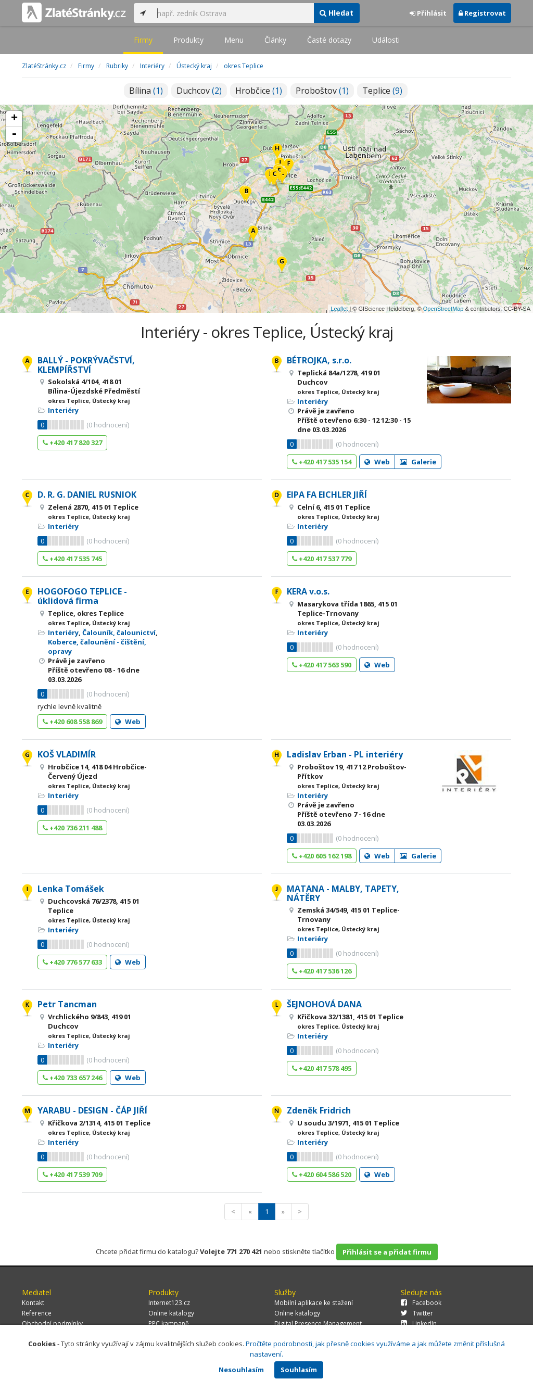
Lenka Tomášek (70, 888)
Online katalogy (171, 1313)
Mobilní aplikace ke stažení (313, 1302)
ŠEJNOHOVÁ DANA (324, 1004)
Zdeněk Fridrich (319, 1110)
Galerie (418, 461)
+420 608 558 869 (72, 721)
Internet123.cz (169, 1302)
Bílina (146, 90)
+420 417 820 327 (72, 442)
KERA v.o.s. (308, 591)
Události (386, 40)
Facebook (421, 1302)
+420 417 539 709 (72, 1174)
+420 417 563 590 (321, 664)
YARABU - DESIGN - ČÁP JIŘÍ (92, 1110)
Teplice (382, 90)
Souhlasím (299, 1369)
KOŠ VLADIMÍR (66, 754)
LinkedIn (419, 1323)
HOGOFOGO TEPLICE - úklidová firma (82, 596)
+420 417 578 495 (321, 1068)
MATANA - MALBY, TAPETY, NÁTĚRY (343, 893)
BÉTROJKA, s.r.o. (319, 360)
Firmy (143, 40)
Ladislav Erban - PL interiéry (345, 754)
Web (377, 461)
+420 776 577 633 (72, 962)
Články (275, 40)
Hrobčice (258, 90)
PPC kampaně (168, 1323)
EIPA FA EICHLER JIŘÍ (327, 494)
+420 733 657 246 (72, 1077)
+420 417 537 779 (321, 558)
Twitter (417, 1313)
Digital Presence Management (318, 1323)
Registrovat (482, 13)
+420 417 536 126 (321, 971)
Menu (234, 40)
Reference (37, 1313)
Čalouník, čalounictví (119, 632)
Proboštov (322, 90)
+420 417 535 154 (321, 461)
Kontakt (33, 1302)
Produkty (188, 40)
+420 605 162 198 (321, 855)
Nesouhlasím (241, 1369)
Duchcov (199, 90)
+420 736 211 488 (72, 827)
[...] (232, 13)
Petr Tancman (67, 1004)
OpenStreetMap (443, 309)
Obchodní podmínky (52, 1323)
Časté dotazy (329, 40)
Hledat (336, 13)
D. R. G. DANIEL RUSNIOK (86, 494)
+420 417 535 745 (72, 558)
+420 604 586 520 (321, 1174)
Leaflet (339, 309)
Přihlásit (428, 13)
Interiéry (63, 410)
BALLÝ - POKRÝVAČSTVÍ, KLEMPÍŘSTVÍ (86, 365)
